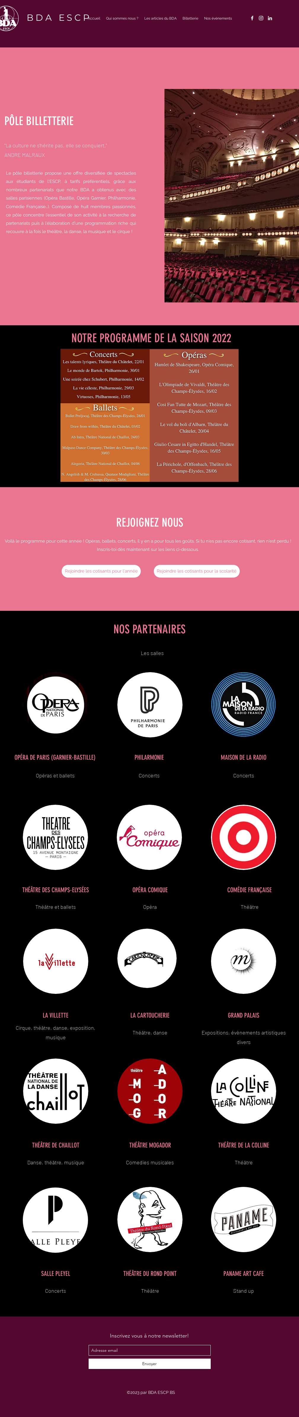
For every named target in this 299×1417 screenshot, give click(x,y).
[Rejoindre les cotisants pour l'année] (101, 571)
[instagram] (261, 18)
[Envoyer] (150, 1364)
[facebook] (252, 18)
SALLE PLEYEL (55, 1274)
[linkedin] (270, 18)
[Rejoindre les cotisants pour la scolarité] (197, 571)
